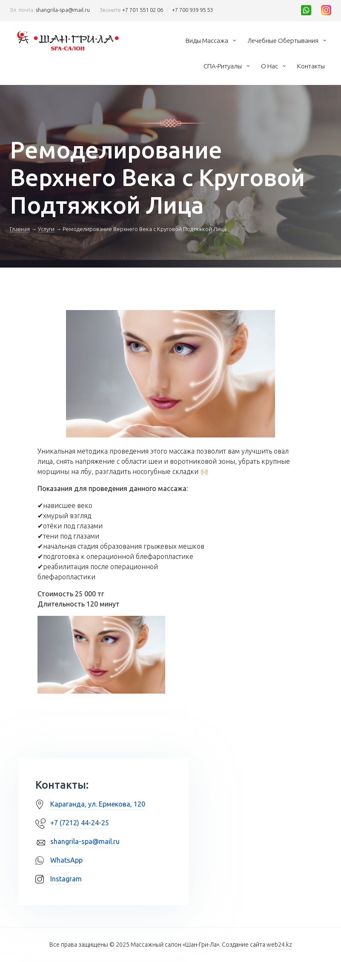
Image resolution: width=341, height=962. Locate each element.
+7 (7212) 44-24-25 (79, 823)
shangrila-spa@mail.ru (63, 10)
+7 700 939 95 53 (192, 10)
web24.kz (279, 944)
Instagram (66, 879)
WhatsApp (66, 860)
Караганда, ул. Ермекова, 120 (97, 804)
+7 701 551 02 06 (142, 10)
